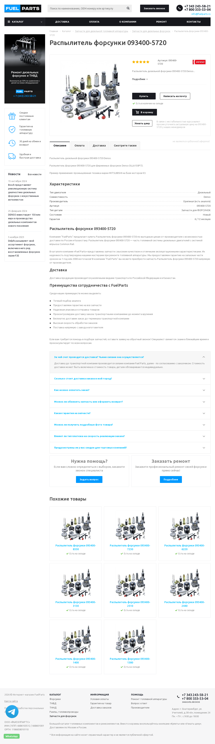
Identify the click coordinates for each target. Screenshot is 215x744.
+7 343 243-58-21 (197, 6)
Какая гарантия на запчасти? (72, 413)
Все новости (34, 174)
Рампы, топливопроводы (64, 711)
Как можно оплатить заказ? (71, 390)
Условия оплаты (99, 699)
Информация (99, 694)
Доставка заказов (100, 707)
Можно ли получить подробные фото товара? (83, 424)
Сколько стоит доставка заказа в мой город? (83, 378)
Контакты (194, 21)
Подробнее (171, 479)
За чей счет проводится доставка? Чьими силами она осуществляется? (99, 357)
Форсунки (55, 699)
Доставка (62, 21)
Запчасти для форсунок (63, 716)
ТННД (53, 707)
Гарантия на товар (100, 703)
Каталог (18, 21)
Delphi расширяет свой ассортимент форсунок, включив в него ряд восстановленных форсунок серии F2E (24, 248)
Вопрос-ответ (139, 703)
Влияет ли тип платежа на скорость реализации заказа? (89, 436)
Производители (140, 707)
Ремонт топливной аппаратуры (149, 699)
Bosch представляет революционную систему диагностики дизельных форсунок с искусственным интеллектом (23, 192)
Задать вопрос (89, 479)
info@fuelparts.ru (201, 14)
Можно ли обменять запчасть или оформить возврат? (88, 401)
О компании (127, 21)
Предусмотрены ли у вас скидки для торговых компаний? (90, 447)
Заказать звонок (154, 8)
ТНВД (53, 703)
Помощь (137, 694)
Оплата (94, 21)
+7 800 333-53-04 (197, 9)
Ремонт (161, 21)
